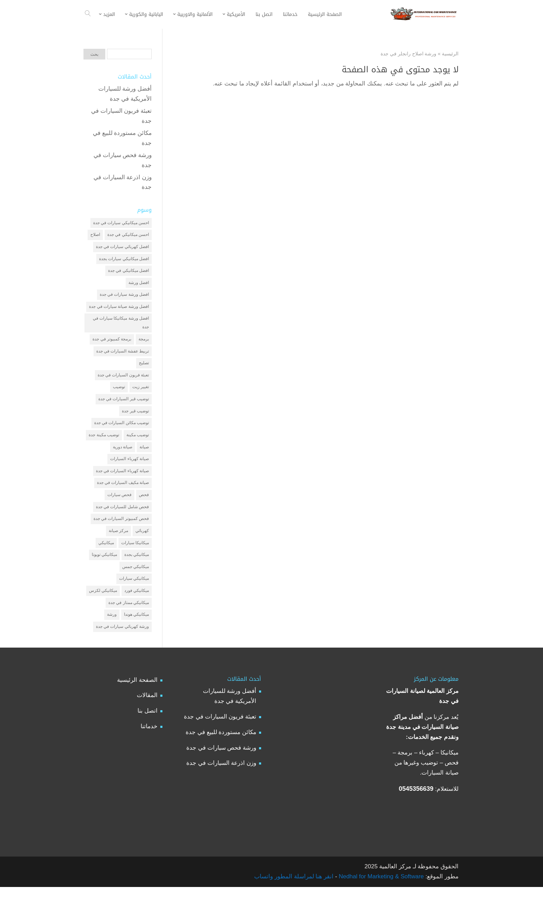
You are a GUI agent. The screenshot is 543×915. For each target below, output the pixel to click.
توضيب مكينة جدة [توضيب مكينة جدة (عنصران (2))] (104, 450)
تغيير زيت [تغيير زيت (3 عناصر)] (140, 398)
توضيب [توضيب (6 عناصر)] (119, 398)
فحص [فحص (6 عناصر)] (144, 513)
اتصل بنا (147, 739)
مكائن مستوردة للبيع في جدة (221, 760)
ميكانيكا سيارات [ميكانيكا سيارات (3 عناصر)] (135, 564)
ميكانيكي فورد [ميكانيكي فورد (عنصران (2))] (136, 615)
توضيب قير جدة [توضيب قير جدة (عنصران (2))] (135, 424)
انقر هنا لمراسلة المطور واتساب (293, 904)
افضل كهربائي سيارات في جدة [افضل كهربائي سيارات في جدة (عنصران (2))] (122, 248)
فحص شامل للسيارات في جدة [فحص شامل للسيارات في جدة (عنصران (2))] (122, 526)
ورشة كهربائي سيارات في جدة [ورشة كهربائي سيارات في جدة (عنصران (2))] (122, 654)
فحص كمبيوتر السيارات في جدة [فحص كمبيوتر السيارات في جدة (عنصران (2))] (121, 539)
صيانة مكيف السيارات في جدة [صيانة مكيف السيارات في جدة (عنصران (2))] (123, 500)
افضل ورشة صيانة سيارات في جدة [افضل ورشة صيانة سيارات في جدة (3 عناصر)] (119, 312)
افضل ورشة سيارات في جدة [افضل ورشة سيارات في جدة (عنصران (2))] (124, 299)
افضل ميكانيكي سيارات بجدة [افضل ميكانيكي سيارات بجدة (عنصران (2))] (124, 261)
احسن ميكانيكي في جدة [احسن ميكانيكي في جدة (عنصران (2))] (128, 236)
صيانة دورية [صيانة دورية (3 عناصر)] (122, 462)
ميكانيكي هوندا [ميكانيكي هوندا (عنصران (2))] (136, 641)
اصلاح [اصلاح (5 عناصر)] (95, 236)
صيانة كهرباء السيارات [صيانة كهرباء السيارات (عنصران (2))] (129, 475)
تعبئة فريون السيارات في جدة (220, 744)
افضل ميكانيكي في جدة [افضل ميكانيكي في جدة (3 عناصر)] (128, 274)
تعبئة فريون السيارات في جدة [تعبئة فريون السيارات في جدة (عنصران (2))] (123, 386)
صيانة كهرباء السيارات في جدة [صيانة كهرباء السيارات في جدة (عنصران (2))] (122, 488)
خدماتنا (149, 754)
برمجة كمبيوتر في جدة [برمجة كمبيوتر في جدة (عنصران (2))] (111, 348)
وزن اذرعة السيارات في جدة (221, 791)
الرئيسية (450, 53)
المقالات (147, 723)
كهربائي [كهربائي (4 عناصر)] (142, 552)
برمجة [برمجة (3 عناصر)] (144, 348)
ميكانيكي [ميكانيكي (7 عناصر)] (106, 564)
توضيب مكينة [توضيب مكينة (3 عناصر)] (137, 450)
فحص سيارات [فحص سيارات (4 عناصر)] (119, 513)
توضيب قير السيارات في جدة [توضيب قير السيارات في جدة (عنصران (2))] (123, 411)
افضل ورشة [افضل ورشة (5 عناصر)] (138, 286)
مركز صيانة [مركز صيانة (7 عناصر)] (118, 552)
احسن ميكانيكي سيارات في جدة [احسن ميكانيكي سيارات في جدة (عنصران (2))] (121, 223)
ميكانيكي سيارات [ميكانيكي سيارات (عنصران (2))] (134, 603)
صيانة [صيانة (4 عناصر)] (144, 462)
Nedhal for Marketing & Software (380, 904)
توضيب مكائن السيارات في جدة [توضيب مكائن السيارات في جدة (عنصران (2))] (121, 437)
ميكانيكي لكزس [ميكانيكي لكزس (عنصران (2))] (103, 615)
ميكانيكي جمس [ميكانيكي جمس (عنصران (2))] (135, 590)
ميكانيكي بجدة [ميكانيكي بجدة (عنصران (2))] (136, 577)
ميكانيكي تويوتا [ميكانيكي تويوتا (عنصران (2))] (104, 577)
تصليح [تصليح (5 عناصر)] (144, 373)
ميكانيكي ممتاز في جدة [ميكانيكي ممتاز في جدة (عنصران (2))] (128, 628)
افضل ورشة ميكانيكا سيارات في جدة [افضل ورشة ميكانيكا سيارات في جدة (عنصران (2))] (121, 330)
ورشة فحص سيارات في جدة (221, 775)
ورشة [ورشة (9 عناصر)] (112, 641)
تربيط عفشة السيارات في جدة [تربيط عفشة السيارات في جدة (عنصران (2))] (122, 360)
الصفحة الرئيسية (137, 708)
